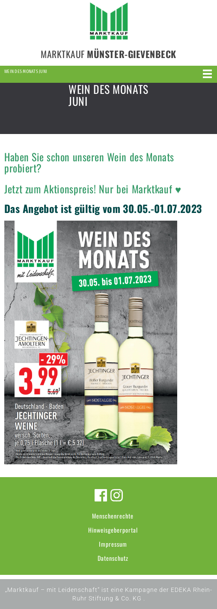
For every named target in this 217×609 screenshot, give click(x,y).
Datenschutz (113, 558)
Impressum (113, 543)
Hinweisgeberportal (113, 529)
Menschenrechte (113, 515)
